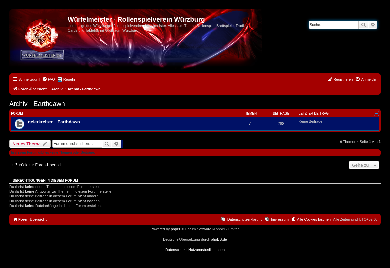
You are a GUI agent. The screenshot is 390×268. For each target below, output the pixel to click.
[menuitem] (48, 79)
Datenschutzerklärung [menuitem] (245, 219)
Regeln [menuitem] (69, 79)
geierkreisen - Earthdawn (54, 121)
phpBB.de (219, 239)
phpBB (176, 229)
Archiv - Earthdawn (37, 103)
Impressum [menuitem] (280, 219)
